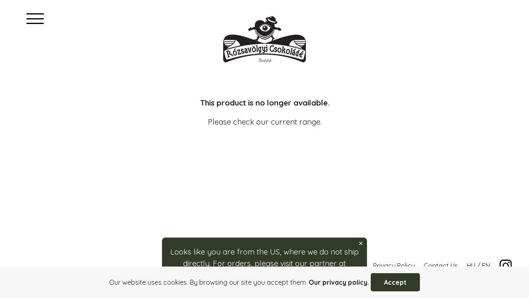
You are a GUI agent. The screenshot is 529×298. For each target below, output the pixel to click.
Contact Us (441, 266)
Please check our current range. (265, 122)
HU (471, 266)
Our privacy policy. (339, 282)
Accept (395, 282)
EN (486, 266)
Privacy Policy (394, 266)
